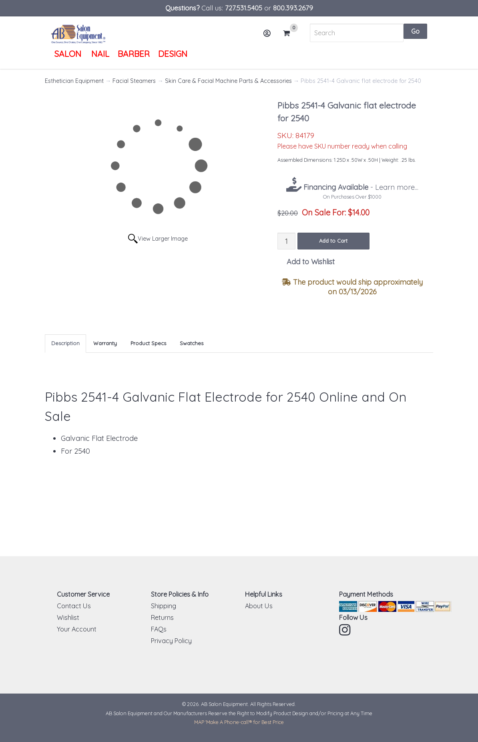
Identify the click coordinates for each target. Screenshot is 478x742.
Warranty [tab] (105, 343)
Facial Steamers (134, 80)
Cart (290, 33)
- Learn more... (359, 187)
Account (270, 36)
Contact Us (74, 606)
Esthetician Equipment (74, 80)
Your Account (76, 629)
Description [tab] (65, 343)
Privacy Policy (171, 641)
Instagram (345, 629)
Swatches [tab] (191, 343)
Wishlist (68, 617)
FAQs (159, 629)
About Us (259, 606)
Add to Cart (333, 240)
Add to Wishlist (311, 261)
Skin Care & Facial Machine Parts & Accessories (228, 80)
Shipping (163, 606)
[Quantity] (286, 241)
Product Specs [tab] (148, 343)
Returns (162, 617)
